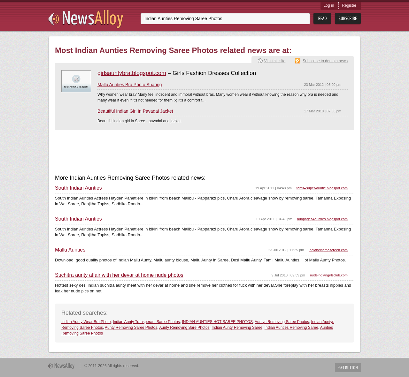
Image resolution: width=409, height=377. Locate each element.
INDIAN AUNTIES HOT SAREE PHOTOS (217, 322)
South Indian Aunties (78, 188)
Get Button (348, 367)
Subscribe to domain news (325, 61)
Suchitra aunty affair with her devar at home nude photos (119, 275)
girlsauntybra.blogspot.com (131, 73)
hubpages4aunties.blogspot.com (322, 219)
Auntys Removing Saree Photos (282, 322)
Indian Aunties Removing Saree (291, 327)
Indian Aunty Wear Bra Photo (86, 322)
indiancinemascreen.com (328, 250)
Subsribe (348, 19)
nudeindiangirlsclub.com (329, 275)
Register (349, 5)
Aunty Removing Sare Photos (184, 327)
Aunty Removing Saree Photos (131, 327)
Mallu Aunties (70, 250)
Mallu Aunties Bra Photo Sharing (129, 84)
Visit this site (274, 61)
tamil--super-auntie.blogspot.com (322, 188)
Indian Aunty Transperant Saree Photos (146, 322)
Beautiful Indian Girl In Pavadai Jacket (135, 111)
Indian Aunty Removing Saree (237, 327)
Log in (329, 5)
